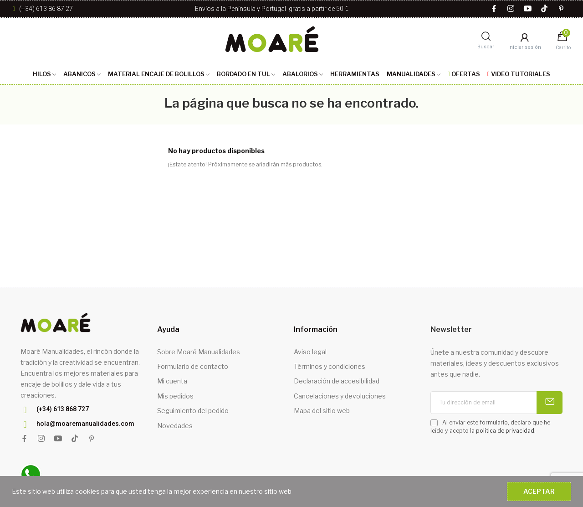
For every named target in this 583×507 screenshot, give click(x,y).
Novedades (175, 425)
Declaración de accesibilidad (336, 381)
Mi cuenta (172, 381)
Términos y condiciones (329, 366)
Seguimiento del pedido (193, 410)
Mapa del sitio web (322, 410)
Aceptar (539, 491)
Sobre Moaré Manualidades (198, 352)
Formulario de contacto (192, 366)
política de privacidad (505, 430)
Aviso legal (310, 352)
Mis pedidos (175, 396)
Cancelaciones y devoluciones (340, 396)
